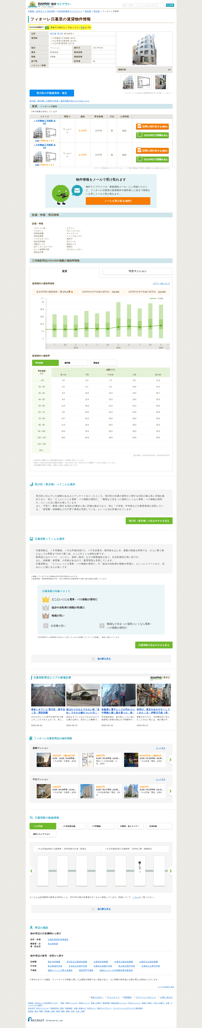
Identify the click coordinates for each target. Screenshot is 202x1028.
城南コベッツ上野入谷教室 (60, 970)
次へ (170, 871)
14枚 (37, 141)
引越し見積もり (80, 1008)
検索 (171, 5)
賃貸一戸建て (96, 1003)
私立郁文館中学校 (127, 966)
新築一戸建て (147, 1003)
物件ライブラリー (104, 1008)
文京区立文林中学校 (78, 966)
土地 (167, 1003)
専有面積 (39, 363)
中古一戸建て (159, 1003)
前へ (32, 871)
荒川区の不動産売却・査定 (52, 93)
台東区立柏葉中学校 (103, 966)
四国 (67, 1011)
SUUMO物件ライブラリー (70, 11)
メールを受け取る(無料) (118, 201)
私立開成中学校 (55, 966)
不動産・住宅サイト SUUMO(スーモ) (43, 1003)
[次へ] (170, 760)
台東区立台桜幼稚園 (148, 962)
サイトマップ (113, 997)
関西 (63, 1011)
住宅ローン (91, 1008)
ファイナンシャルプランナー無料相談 (128, 1008)
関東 (41, 1011)
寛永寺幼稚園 (54, 962)
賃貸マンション (71, 1003)
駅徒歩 (96, 363)
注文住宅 (31, 1008)
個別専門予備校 (86, 970)
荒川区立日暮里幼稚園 (77, 962)
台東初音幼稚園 (101, 962)
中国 (72, 1011)
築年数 (67, 363)
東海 (58, 1011)
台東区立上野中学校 (150, 966)
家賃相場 (106, 1003)
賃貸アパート (84, 1003)
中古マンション (134, 1003)
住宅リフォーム (42, 1008)
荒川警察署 (53, 944)
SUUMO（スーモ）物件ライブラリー (49, 4)
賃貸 (83, 27)
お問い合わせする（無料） (152, 126)
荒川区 (97, 11)
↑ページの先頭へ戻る (165, 987)
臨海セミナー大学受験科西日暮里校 (116, 970)
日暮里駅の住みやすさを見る (153, 645)
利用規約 (127, 997)
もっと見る (160, 748)
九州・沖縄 (80, 1011)
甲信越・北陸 (49, 1011)
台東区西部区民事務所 (58, 939)
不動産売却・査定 (57, 1008)
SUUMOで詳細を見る (152, 135)
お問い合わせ (166, 997)
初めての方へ (97, 997)
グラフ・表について (161, 283)
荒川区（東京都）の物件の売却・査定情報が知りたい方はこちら (59, 101)
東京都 (88, 11)
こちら (136, 897)
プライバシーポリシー (146, 997)
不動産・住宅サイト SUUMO (41, 11)
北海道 (30, 1011)
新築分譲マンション (119, 1003)
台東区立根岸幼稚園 (123, 962)
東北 (36, 1011)
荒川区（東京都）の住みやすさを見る (149, 521)
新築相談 (68, 1008)
